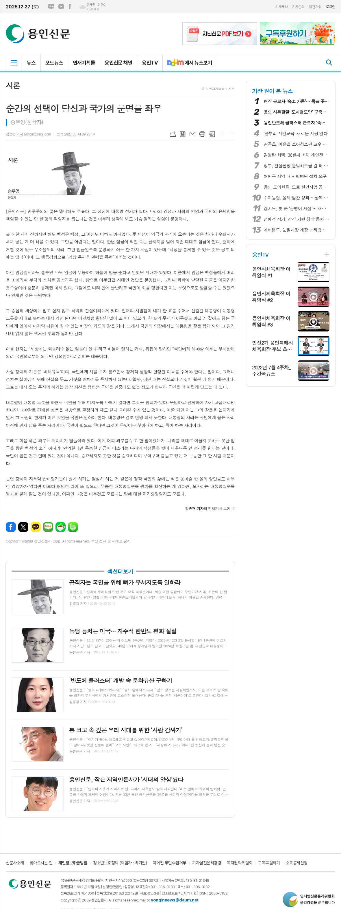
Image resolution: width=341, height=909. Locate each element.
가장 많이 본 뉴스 (272, 91)
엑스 (23, 527)
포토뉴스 (54, 63)
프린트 (202, 134)
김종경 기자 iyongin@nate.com (28, 133)
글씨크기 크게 (222, 134)
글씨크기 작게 (232, 134)
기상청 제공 (93, 9)
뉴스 (31, 63)
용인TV (150, 63)
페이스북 (70, 6)
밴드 (73, 527)
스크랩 (212, 134)
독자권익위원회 (239, 863)
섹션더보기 (120, 571)
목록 (183, 134)
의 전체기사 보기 (207, 508)
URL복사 (173, 134)
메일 (192, 134)
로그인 (330, 7)
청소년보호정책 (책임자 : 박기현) (120, 863)
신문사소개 (15, 863)
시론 (231, 89)
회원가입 (315, 7)
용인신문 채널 (118, 63)
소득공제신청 (296, 863)
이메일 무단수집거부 (169, 863)
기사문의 (298, 7)
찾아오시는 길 (41, 863)
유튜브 (61, 6)
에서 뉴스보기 (187, 65)
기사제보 (281, 7)
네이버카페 (60, 527)
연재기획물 (84, 63)
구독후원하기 (269, 863)
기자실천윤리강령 (206, 863)
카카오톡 (36, 527)
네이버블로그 (51, 6)
